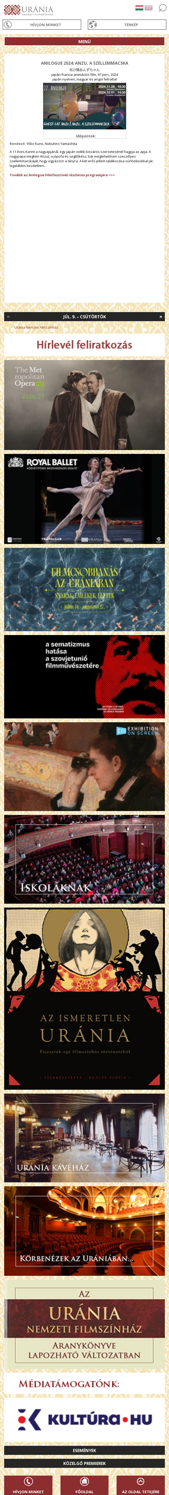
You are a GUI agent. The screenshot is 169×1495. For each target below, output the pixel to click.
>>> (111, 175)
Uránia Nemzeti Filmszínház (36, 327)
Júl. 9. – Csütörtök (84, 317)
